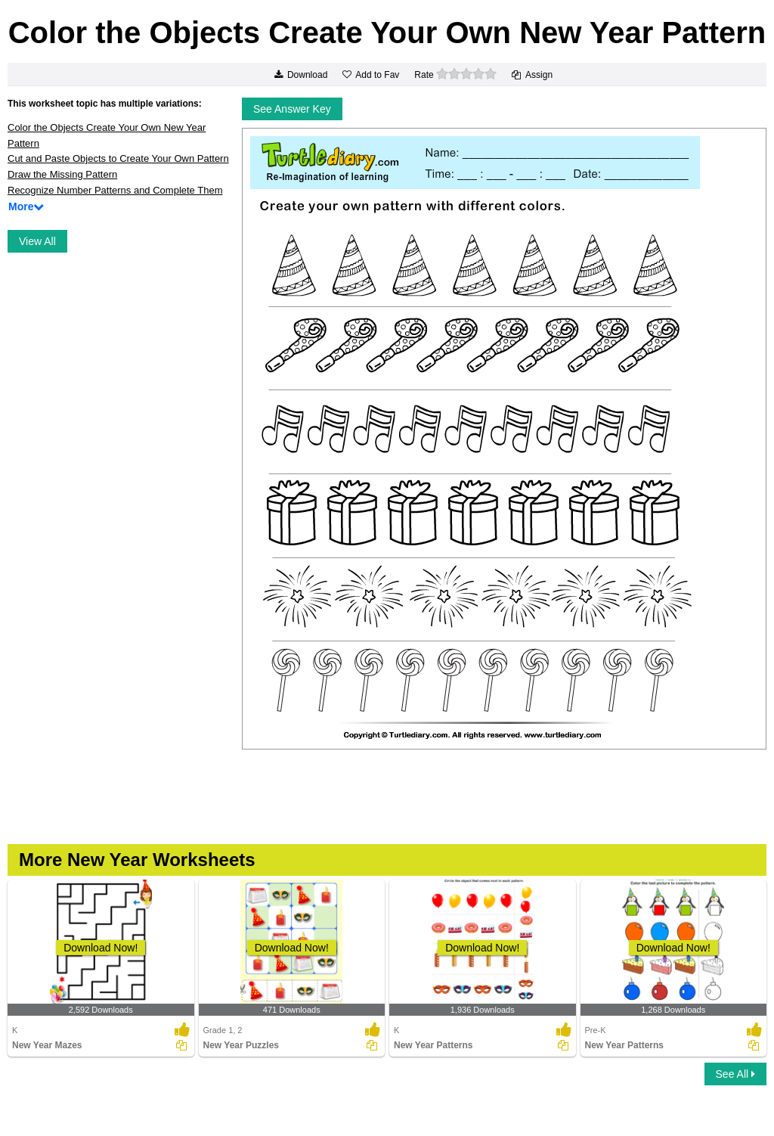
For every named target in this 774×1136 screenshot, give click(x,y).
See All (735, 1074)
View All (37, 241)
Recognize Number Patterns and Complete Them (115, 190)
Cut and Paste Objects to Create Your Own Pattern (118, 158)
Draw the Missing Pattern (62, 174)
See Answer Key (292, 109)
